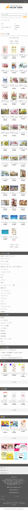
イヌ (15, 23)
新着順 (17, 37)
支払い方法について (9, 502)
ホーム (2, 20)
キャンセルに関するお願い (6, 355)
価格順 (14, 37)
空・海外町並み (17, 27)
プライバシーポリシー (15, 503)
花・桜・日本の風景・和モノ (6, 27)
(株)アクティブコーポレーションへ (14, 487)
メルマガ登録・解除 (21, 503)
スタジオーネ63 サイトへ (14, 492)
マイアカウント (3, 496)
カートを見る (17, 496)
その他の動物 (16, 25)
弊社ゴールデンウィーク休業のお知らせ (8, 349)
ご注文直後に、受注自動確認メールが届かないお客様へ (12, 352)
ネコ (2, 25)
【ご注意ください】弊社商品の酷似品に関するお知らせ (12, 357)
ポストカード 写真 (6, 20)
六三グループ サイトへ (14, 489)
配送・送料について (16, 502)
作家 (2, 23)
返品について (22, 502)
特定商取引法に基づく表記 (7, 503)
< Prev (11, 41)
